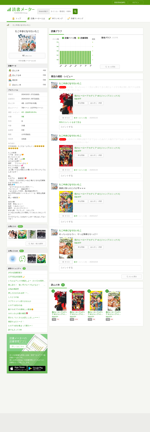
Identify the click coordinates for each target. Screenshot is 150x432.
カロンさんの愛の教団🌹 (18, 313)
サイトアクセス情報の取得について (116, 393)
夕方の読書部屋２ (15, 273)
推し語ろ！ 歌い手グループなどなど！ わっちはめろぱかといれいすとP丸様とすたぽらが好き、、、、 (27, 285)
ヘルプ (42, 397)
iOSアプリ (58, 401)
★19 (75, 118)
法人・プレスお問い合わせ (68, 397)
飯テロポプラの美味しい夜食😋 (20, 309)
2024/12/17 (94, 216)
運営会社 (43, 393)
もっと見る (110, 67)
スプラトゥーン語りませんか (19, 301)
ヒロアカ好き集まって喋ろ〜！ (20, 326)
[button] (75, 11)
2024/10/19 (94, 262)
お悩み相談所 (13, 289)
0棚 (22, 117)
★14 (75, 170)
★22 (75, 262)
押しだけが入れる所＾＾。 (18, 293)
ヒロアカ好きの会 (15, 305)
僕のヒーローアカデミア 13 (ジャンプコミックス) (97, 148)
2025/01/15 (94, 118)
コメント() (82, 118)
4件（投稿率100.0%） (29, 112)
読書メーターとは (46, 389)
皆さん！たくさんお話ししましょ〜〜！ (24, 317)
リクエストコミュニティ (91, 397)
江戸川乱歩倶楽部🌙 (16, 277)
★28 (75, 216)
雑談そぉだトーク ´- (16, 322)
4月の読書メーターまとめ (27, 61)
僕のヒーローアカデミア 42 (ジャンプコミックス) (97, 194)
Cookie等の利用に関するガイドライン (85, 393)
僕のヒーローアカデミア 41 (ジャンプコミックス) (97, 240)
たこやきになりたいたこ (70, 83)
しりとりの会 (13, 297)
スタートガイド (62, 389)
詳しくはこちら (18, 346)
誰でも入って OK (15, 330)
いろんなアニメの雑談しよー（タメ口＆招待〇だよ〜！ (27, 281)
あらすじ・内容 (96, 103)
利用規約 (76, 389)
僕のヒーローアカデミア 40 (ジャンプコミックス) (97, 96)
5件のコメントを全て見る (70, 122)
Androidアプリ (45, 401)
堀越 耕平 (77, 99)
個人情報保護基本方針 (58, 393)
